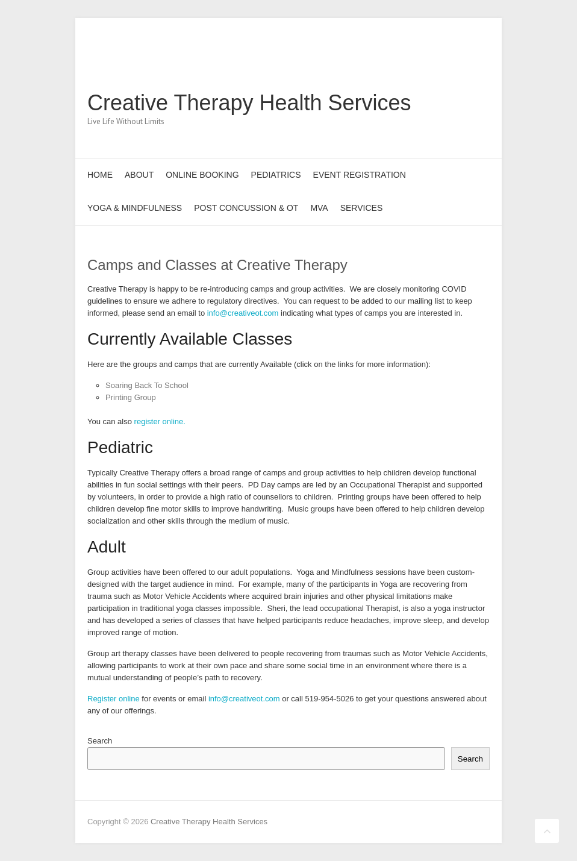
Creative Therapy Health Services (249, 102)
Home (100, 175)
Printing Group (130, 397)
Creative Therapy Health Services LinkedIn (460, 62)
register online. (160, 421)
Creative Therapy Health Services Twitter (423, 62)
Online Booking (202, 175)
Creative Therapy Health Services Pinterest (441, 62)
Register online (113, 698)
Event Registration (359, 175)
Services (361, 208)
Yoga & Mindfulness (134, 208)
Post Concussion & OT (246, 208)
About (139, 175)
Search (99, 740)
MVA (319, 208)
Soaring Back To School (147, 385)
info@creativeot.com (243, 313)
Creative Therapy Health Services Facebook (405, 62)
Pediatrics (276, 175)
